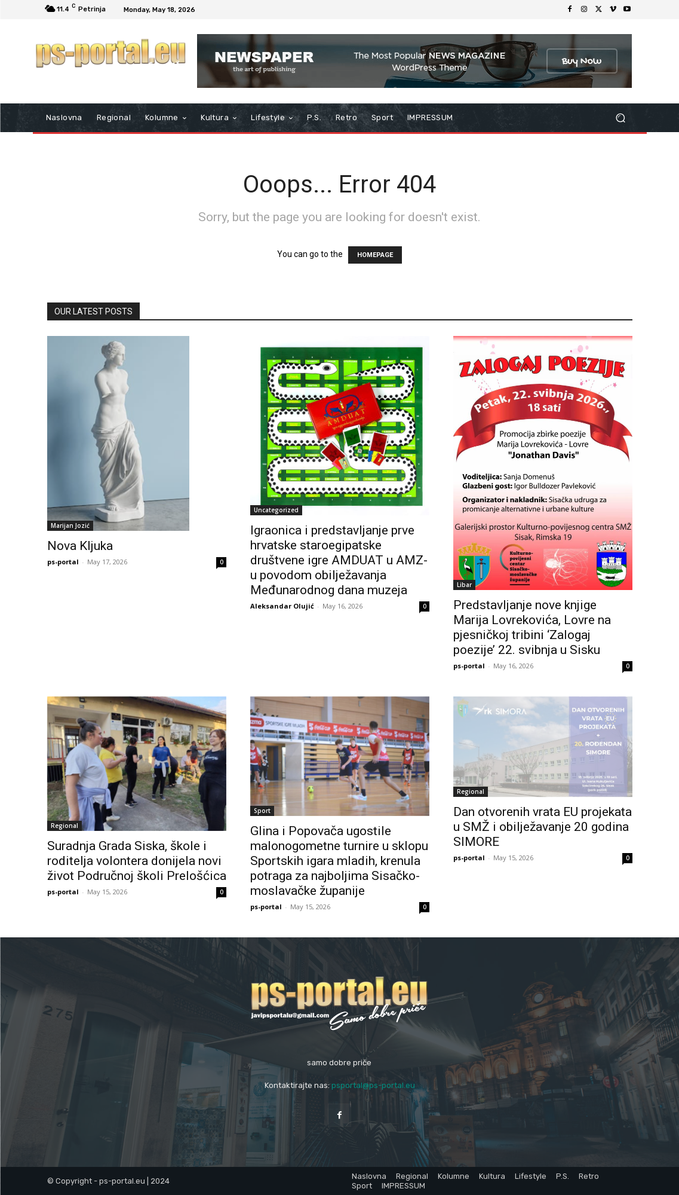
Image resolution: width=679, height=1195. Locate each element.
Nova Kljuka (80, 546)
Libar (464, 584)
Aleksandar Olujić (282, 605)
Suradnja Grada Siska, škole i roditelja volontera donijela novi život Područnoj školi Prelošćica (136, 861)
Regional (64, 825)
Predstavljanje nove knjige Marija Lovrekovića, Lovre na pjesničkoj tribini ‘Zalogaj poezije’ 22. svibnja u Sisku (532, 627)
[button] (621, 118)
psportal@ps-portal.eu (373, 1085)
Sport (262, 810)
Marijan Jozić (70, 525)
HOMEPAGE (375, 255)
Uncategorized (276, 510)
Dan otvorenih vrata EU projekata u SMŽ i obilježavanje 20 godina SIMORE (542, 827)
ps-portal (63, 561)
